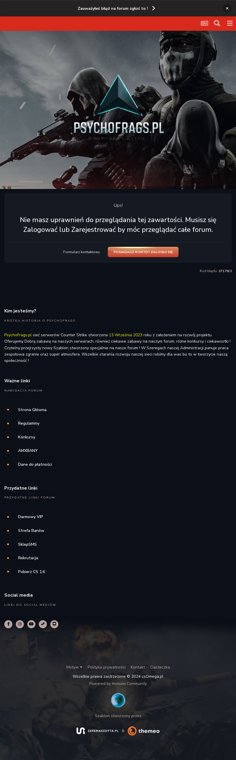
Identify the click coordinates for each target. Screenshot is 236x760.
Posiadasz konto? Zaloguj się (143, 252)
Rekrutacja (28, 558)
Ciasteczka (160, 667)
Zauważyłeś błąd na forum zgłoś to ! (113, 8)
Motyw (74, 667)
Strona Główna (32, 410)
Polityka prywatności (107, 667)
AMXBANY (28, 450)
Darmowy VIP (30, 517)
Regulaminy (28, 423)
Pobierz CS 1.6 (31, 571)
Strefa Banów (31, 530)
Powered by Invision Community (118, 683)
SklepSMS (27, 544)
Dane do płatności (35, 464)
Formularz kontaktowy (81, 252)
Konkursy (26, 437)
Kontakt (138, 667)
